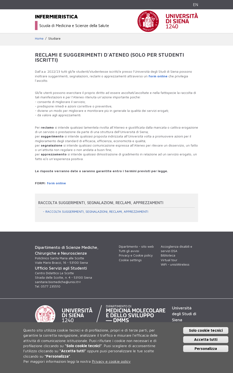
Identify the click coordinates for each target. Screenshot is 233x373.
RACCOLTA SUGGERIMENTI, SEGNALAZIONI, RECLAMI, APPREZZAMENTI (96, 211)
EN (195, 4)
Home (39, 38)
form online (158, 76)
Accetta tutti (205, 339)
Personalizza (206, 348)
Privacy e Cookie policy (136, 255)
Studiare (54, 38)
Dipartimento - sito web (136, 246)
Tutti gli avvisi (129, 251)
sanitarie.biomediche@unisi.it (58, 282)
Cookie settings (130, 260)
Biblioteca (168, 255)
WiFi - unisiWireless (175, 264)
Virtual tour (169, 260)
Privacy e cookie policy (111, 361)
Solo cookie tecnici (206, 330)
